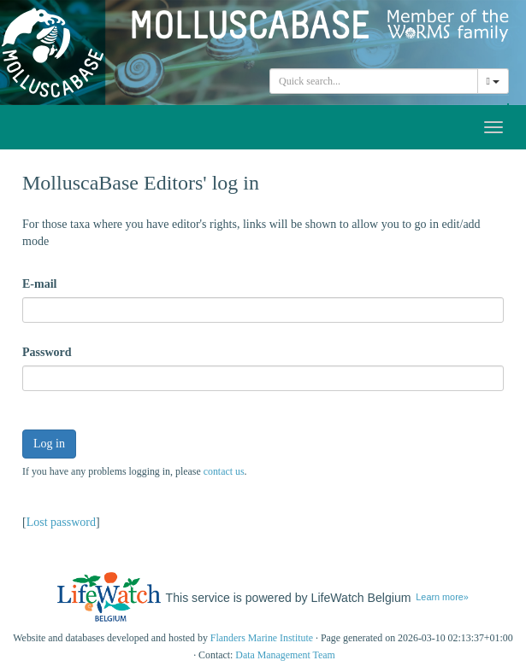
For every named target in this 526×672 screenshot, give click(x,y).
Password (47, 352)
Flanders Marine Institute (261, 638)
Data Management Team (285, 655)
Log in (49, 443)
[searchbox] (373, 81)
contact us (224, 471)
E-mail (39, 284)
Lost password (61, 522)
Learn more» (442, 597)
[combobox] (373, 81)
